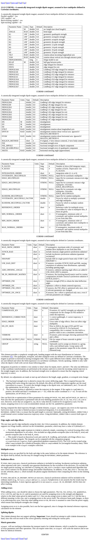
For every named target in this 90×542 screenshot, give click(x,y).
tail (21, 3)
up (25, 3)
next (3, 3)
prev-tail (15, 3)
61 (12, 357)
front (21, 539)
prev (8, 3)
